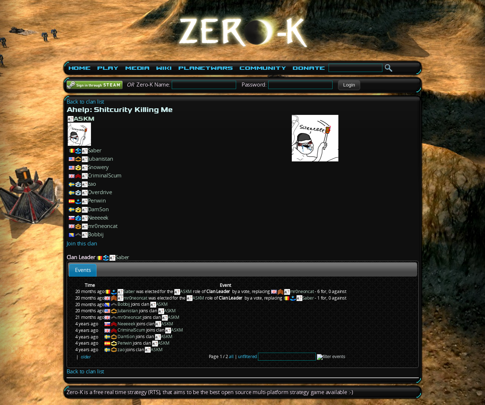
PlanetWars (205, 68)
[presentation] (82, 270)
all (231, 356)
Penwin (97, 200)
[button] (349, 85)
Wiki (164, 68)
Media (137, 68)
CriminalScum (105, 175)
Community (262, 68)
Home (79, 68)
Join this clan (82, 243)
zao (92, 183)
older (86, 357)
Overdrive (100, 192)
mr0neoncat (103, 225)
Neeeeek (98, 217)
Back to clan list (85, 101)
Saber (95, 150)
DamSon (98, 209)
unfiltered (247, 356)
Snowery (98, 167)
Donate (309, 68)
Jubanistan (100, 158)
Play (108, 68)
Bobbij (96, 234)
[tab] (82, 270)
